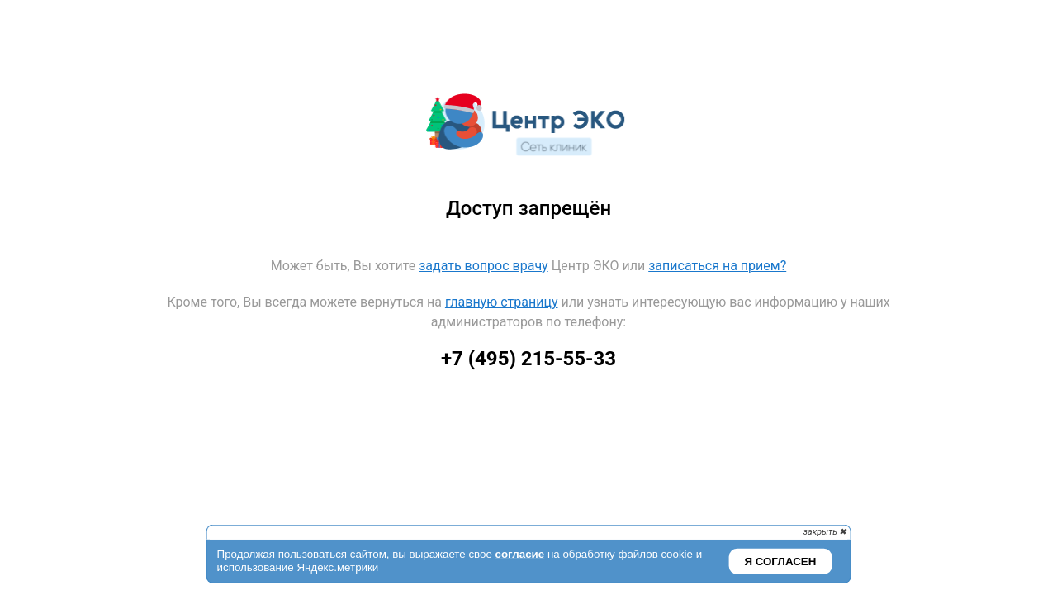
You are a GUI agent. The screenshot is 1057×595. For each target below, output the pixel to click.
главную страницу (501, 302)
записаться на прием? (717, 266)
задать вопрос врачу (483, 266)
